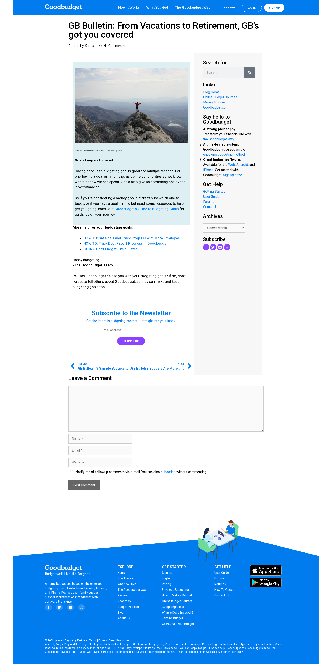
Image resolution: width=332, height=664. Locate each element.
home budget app (60, 583)
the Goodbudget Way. (219, 139)
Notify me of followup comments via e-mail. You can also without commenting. (137, 472)
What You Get (157, 7)
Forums (208, 202)
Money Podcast (215, 102)
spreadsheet (83, 597)
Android (242, 165)
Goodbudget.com (215, 107)
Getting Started (214, 191)
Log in (251, 7)
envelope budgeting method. (224, 155)
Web (231, 165)
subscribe (168, 472)
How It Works (129, 7)
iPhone (208, 170)
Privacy (102, 640)
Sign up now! (232, 175)
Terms (93, 640)
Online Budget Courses (220, 97)
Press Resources (119, 640)
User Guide (211, 197)
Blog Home (211, 92)
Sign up (274, 7)
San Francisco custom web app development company (211, 651)
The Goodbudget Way (192, 7)
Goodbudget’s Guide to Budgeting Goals (146, 209)
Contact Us (211, 207)
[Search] (249, 72)
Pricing (229, 7)
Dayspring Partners (76, 640)
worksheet (63, 597)
